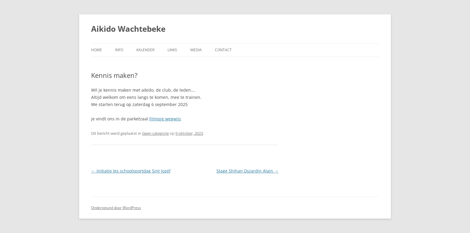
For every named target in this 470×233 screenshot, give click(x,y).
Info (119, 49)
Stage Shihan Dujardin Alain (247, 171)
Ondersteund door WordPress (116, 207)
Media (196, 49)
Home (96, 49)
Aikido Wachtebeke (128, 28)
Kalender (145, 49)
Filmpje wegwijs (165, 119)
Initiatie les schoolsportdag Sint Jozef (131, 171)
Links (172, 49)
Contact (223, 49)
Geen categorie (155, 133)
